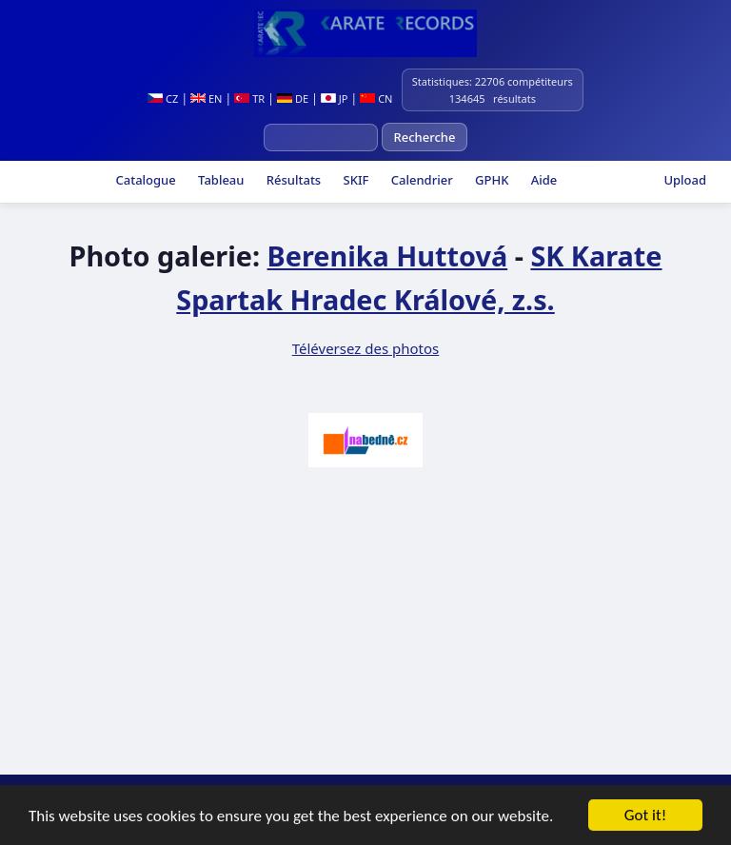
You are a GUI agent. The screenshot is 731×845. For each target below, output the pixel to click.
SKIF (354, 179)
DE (292, 98)
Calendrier (419, 179)
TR (249, 98)
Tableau (220, 179)
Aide (542, 179)
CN (376, 98)
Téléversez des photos (366, 348)
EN (206, 98)
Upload (684, 179)
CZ (163, 98)
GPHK (490, 179)
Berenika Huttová (387, 255)
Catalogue (144, 179)
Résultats (292, 179)
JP (334, 98)
